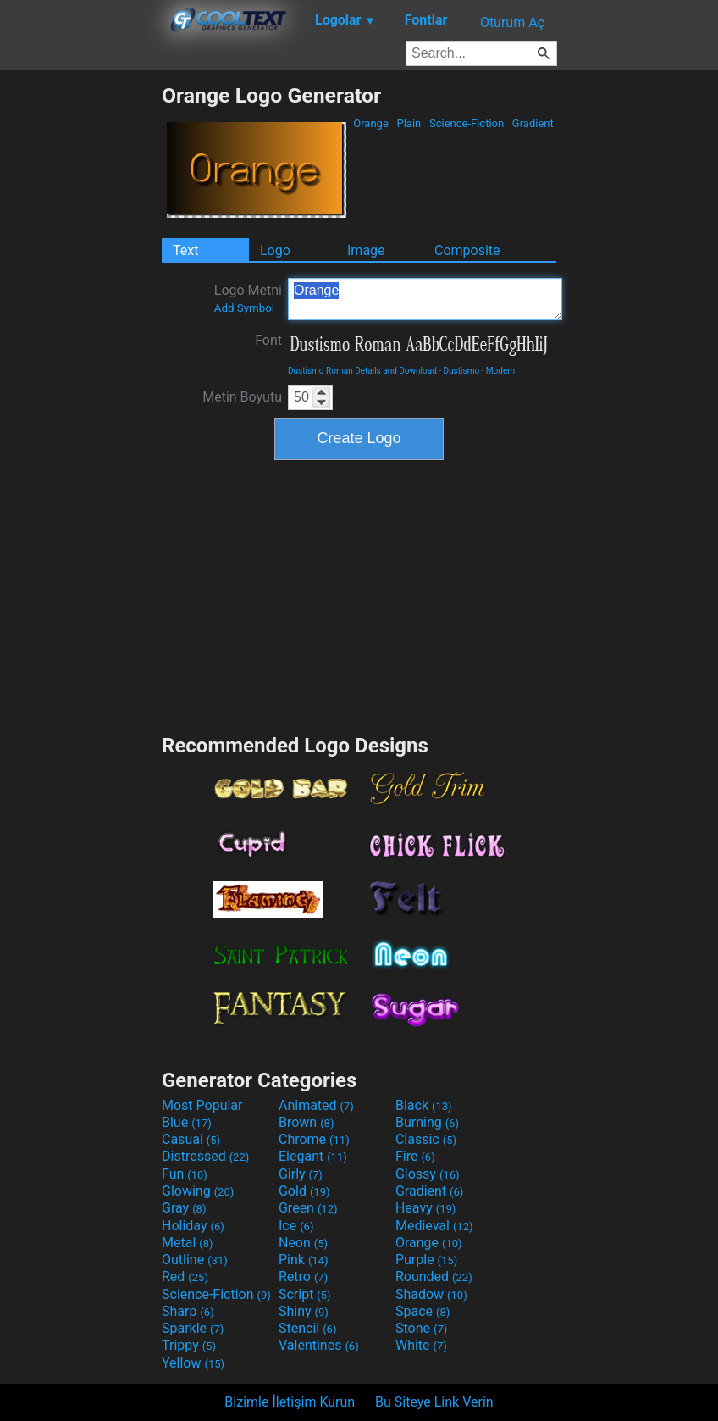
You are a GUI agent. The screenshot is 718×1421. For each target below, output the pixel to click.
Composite (467, 250)
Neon (303, 1243)
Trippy (189, 1345)
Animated (316, 1105)
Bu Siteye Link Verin (434, 1402)
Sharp (188, 1311)
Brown (306, 1122)
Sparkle (193, 1328)
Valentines (319, 1345)
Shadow (431, 1294)
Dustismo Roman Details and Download (362, 370)
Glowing (198, 1191)
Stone (421, 1328)
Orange (371, 123)
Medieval (434, 1226)
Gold (304, 1191)
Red (185, 1276)
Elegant (313, 1156)
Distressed (205, 1156)
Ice (296, 1226)
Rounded (433, 1276)
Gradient (533, 123)
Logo (275, 250)
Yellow (193, 1363)
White (421, 1345)
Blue (187, 1122)
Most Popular (202, 1105)
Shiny (304, 1311)
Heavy (425, 1208)
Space (422, 1311)
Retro (303, 1276)
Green (308, 1208)
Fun (184, 1174)
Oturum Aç (512, 22)
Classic (425, 1139)
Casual (191, 1139)
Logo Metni (248, 298)
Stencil (307, 1328)
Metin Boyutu (242, 397)
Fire (415, 1156)
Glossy (427, 1174)
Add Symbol (244, 308)
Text (185, 250)
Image (366, 250)
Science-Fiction (467, 123)
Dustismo (462, 370)
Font (268, 340)
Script (305, 1294)
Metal (187, 1243)
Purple (426, 1260)
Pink (304, 1260)
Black (423, 1105)
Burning (427, 1122)
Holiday (193, 1226)
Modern (500, 370)
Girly (301, 1174)
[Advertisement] (80, 337)
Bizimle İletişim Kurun (289, 1402)
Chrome (314, 1139)
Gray (184, 1208)
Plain (408, 123)
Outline (195, 1260)
